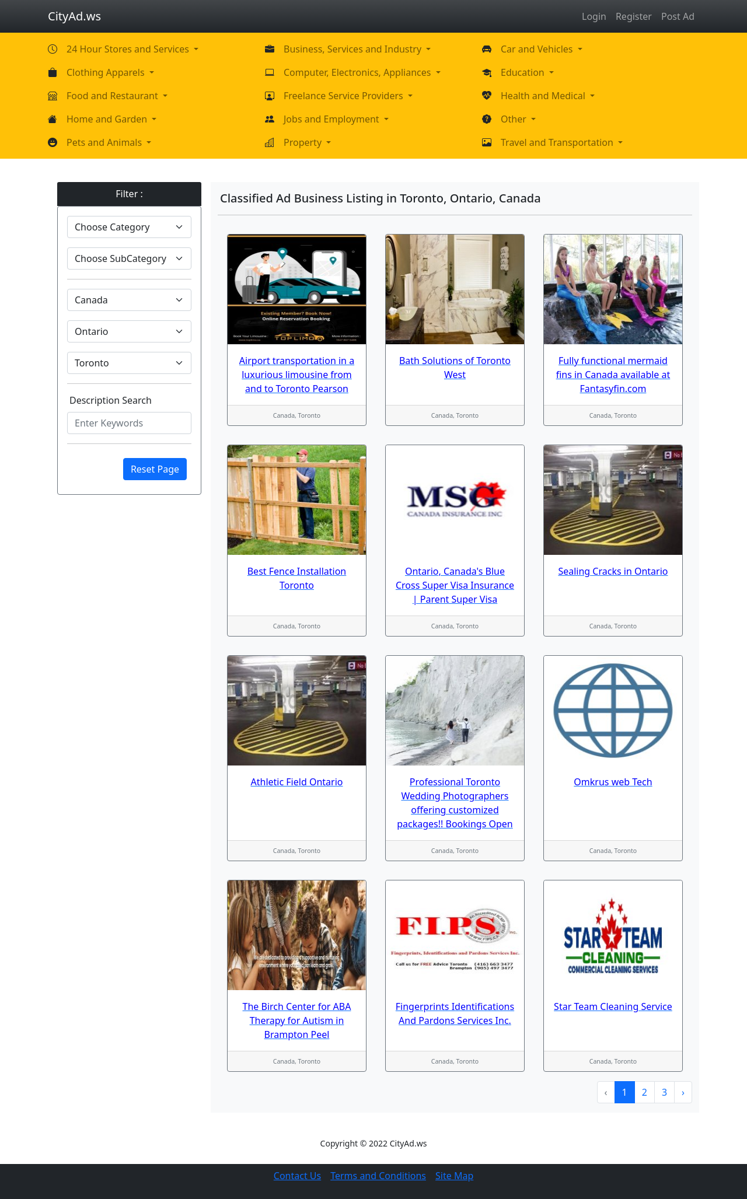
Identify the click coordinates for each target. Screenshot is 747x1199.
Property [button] (304, 142)
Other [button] (515, 119)
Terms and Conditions (378, 1175)
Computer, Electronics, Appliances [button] (359, 72)
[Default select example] (129, 227)
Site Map (454, 1175)
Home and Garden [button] (108, 119)
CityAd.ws (74, 16)
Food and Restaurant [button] (113, 95)
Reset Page (155, 469)
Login (594, 16)
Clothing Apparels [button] (107, 72)
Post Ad (677, 16)
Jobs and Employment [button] (333, 119)
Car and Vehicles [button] (538, 49)
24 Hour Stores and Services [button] (129, 49)
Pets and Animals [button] (105, 142)
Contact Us (297, 1175)
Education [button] (524, 72)
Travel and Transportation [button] (558, 142)
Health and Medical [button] (544, 95)
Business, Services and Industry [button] (354, 49)
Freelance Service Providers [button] (345, 95)
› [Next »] (683, 1092)
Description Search (110, 400)
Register (634, 16)
